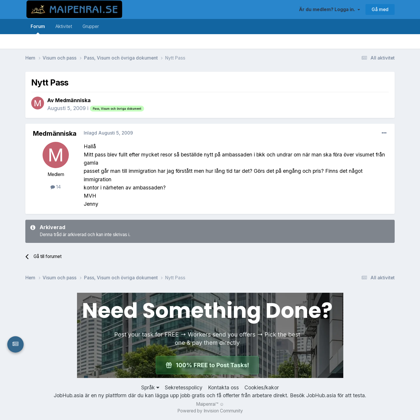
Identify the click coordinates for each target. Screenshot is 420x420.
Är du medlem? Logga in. (329, 9)
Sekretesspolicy (183, 387)
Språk (150, 387)
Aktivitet (63, 26)
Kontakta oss (223, 387)
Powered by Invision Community (210, 411)
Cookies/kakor (261, 387)
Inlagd (108, 133)
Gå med (380, 9)
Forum (38, 29)
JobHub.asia (321, 395)
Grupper (91, 26)
